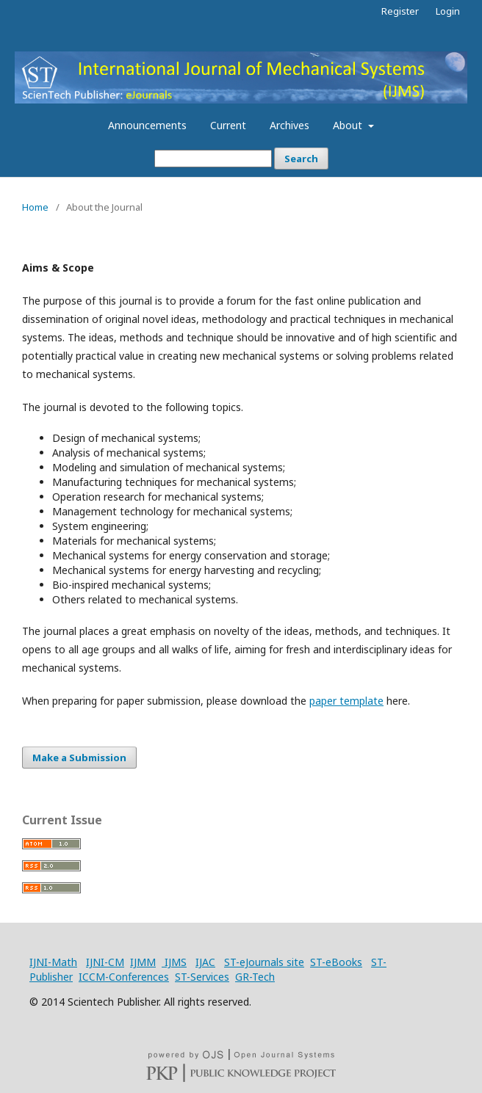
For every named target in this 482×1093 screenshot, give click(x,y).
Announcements (147, 125)
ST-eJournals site (264, 962)
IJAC (205, 962)
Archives (289, 125)
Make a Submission (79, 757)
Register (400, 11)
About (349, 125)
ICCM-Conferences (124, 977)
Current (228, 125)
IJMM (143, 962)
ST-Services (202, 977)
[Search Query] (213, 158)
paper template (346, 701)
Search (301, 158)
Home (35, 207)
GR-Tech (255, 977)
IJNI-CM (105, 962)
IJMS (174, 962)
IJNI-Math (53, 962)
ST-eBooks (336, 962)
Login (448, 11)
